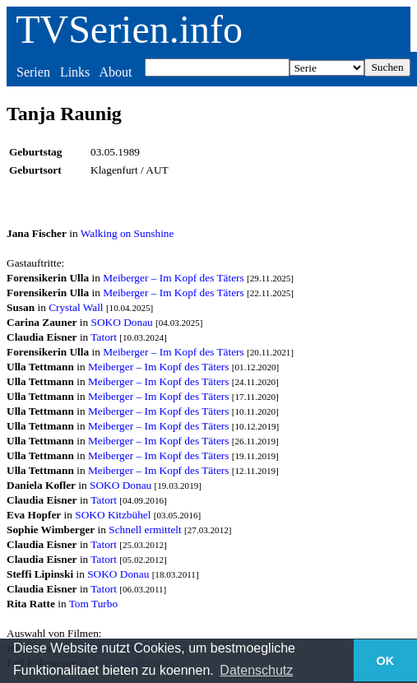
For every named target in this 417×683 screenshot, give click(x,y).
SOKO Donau (122, 322)
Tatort (103, 337)
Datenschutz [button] (256, 670)
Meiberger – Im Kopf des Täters (173, 278)
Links (75, 72)
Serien (33, 72)
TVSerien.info (129, 29)
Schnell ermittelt (145, 529)
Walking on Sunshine (127, 233)
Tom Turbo (93, 603)
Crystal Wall (76, 307)
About (115, 72)
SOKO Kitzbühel (113, 515)
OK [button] (386, 660)
